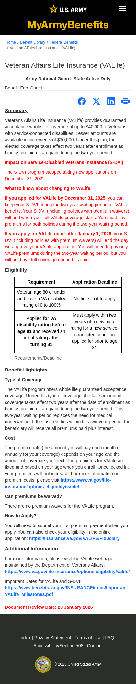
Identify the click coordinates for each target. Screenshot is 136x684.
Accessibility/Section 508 (59, 645)
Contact (95, 645)
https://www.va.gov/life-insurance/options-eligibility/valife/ (67, 571)
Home (11, 42)
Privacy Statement (53, 637)
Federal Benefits (64, 42)
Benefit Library (32, 42)
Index (25, 637)
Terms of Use (89, 637)
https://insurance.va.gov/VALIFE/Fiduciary (74, 538)
